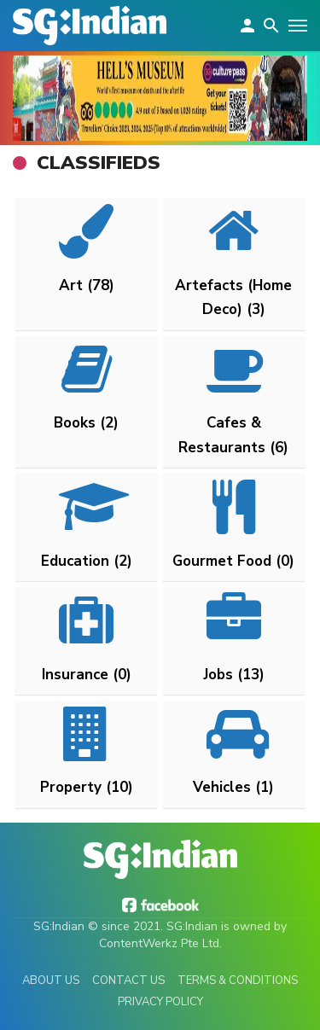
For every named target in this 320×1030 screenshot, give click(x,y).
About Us (50, 980)
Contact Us (128, 980)
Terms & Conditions (237, 980)
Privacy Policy (160, 1002)
